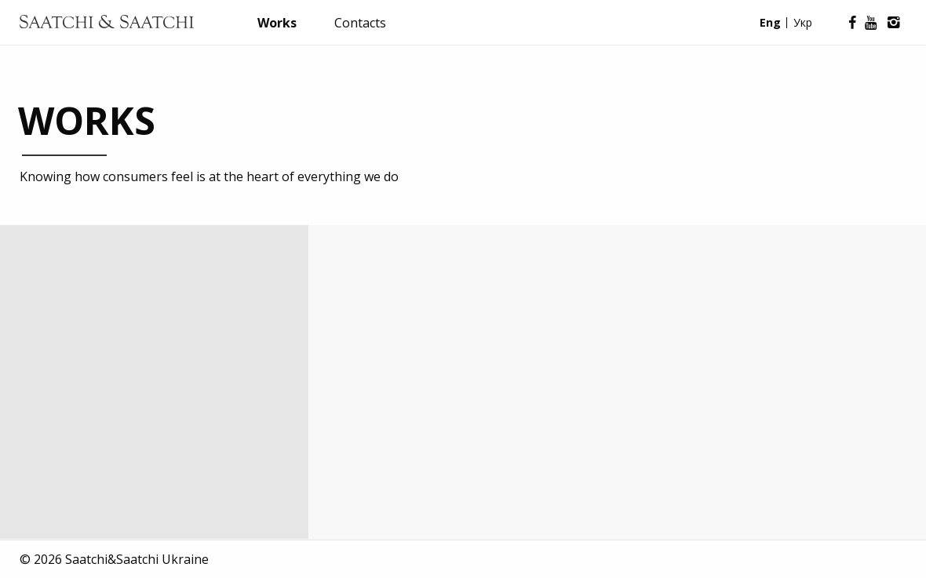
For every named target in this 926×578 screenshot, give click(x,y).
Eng (770, 22)
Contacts (360, 22)
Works (277, 22)
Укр (802, 22)
